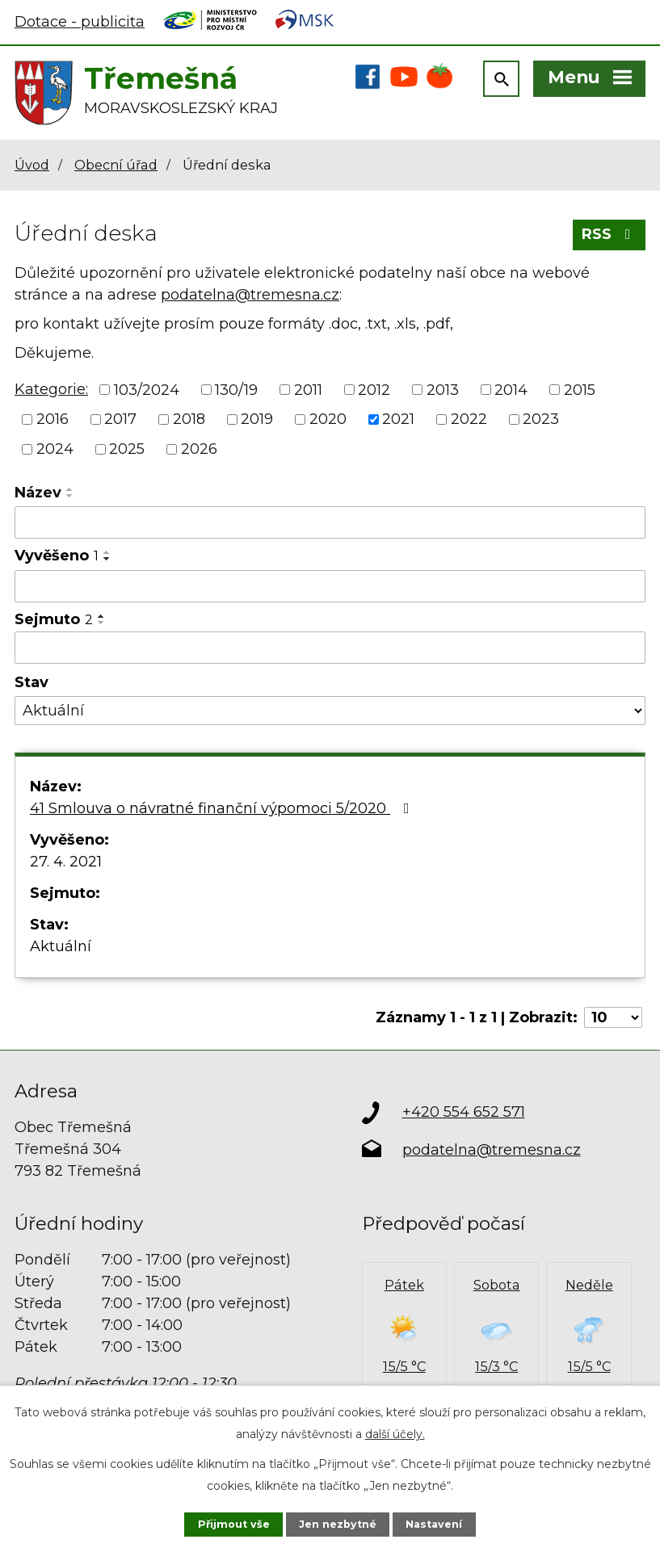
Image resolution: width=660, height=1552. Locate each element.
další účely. (395, 1434)
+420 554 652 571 (463, 1112)
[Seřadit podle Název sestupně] (70, 496)
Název (38, 492)
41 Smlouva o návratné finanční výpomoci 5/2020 (223, 808)
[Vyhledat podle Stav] (330, 711)
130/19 (236, 389)
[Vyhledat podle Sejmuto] (330, 647)
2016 (52, 419)
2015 (579, 389)
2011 (308, 389)
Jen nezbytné (337, 1524)
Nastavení (434, 1524)
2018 (189, 419)
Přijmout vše (234, 1524)
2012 (374, 389)
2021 (398, 419)
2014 (511, 389)
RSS (609, 234)
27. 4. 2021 (66, 861)
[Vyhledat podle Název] (330, 522)
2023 (541, 419)
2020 (328, 419)
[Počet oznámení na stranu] (613, 1017)
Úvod (32, 165)
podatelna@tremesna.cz (250, 295)
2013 (443, 389)
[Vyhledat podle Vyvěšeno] (330, 586)
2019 (257, 419)
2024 (55, 449)
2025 (127, 449)
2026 (199, 449)
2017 (120, 419)
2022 (469, 419)
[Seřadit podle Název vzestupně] (70, 489)
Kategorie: (51, 389)
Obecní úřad (116, 165)
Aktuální (60, 946)
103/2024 (146, 389)
